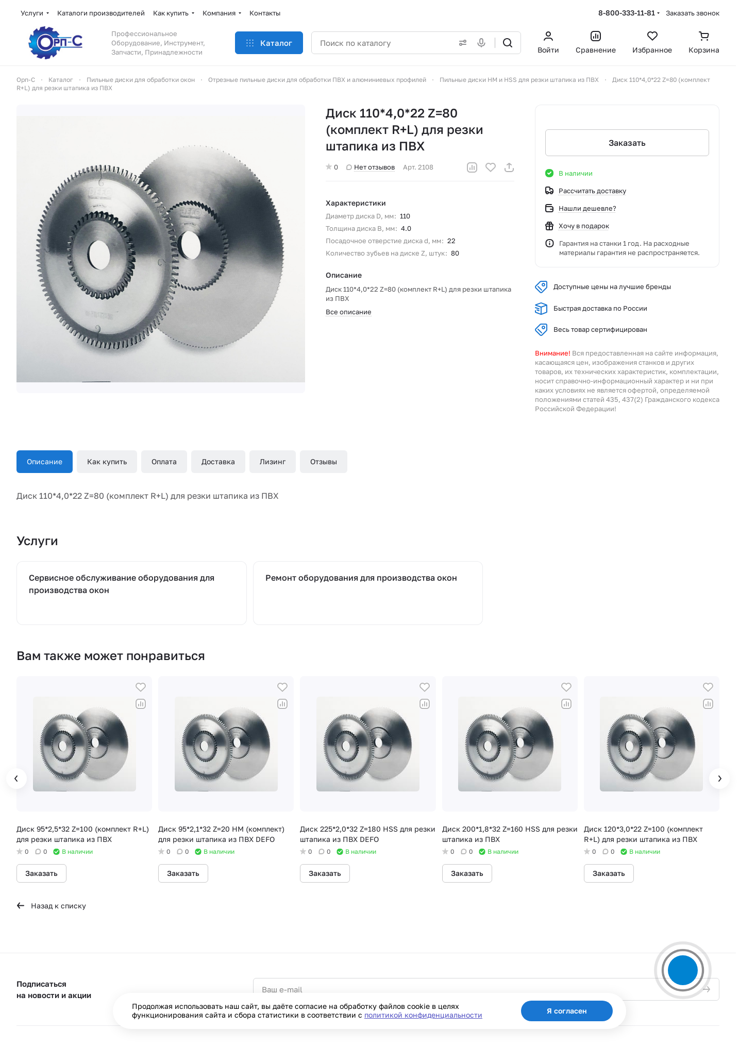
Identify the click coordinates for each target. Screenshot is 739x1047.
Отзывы (323, 461)
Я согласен (567, 1010)
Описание (44, 461)
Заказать (627, 143)
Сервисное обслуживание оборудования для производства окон (121, 583)
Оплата (164, 461)
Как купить (107, 461)
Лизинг (272, 461)
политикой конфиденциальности (423, 1014)
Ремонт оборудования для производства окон (361, 577)
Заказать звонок (692, 13)
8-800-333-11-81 (626, 12)
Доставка (218, 461)
